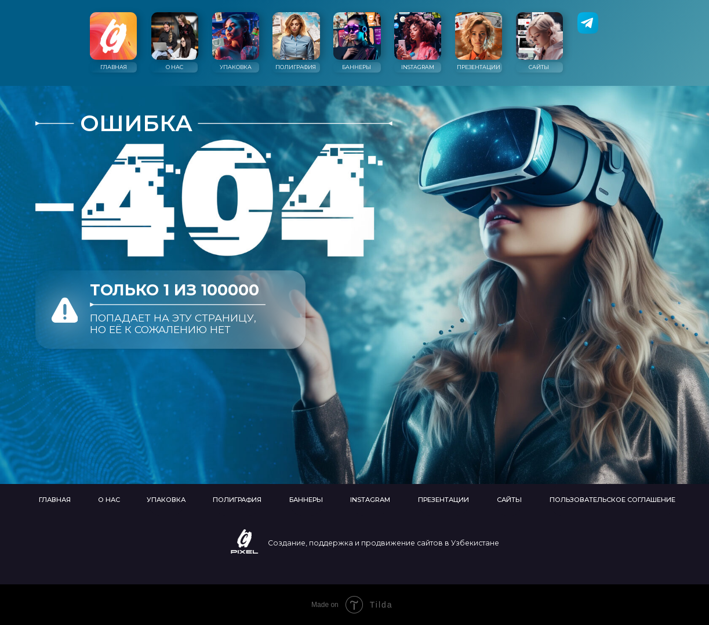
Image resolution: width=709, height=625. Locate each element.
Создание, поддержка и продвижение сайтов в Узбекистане (383, 543)
